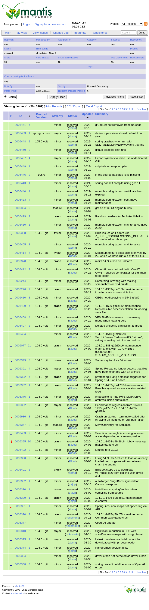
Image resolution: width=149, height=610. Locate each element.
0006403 (20, 433)
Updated (87, 114)
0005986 (20, 416)
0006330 (20, 489)
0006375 (20, 539)
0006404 (20, 334)
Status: (7, 48)
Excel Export (94, 106)
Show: (7, 57)
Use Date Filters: (119, 57)
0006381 (20, 506)
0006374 (20, 547)
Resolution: (136, 39)
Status (72, 115)
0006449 (20, 166)
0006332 (20, 385)
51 (29, 531)
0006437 (20, 158)
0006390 (20, 458)
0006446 (20, 174)
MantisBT (19, 586)
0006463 (20, 133)
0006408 (20, 317)
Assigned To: (64, 39)
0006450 (20, 149)
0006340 (20, 531)
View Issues (40, 32)
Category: (92, 39)
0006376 (20, 396)
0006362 (20, 405)
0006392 (20, 376)
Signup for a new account (50, 24)
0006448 (20, 141)
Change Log (61, 32)
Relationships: (137, 57)
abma (72, 128)
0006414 (20, 252)
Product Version (41, 116)
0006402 (20, 449)
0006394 (20, 208)
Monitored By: (43, 39)
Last (144, 109)
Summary (101, 114)
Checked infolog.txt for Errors (19, 76)
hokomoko (72, 517)
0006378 (20, 261)
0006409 (20, 305)
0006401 (20, 469)
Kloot (72, 256)
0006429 (20, 216)
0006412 (20, 269)
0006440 (20, 191)
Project (114, 23)
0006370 (20, 514)
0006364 (20, 556)
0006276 (20, 289)
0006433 (20, 199)
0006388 (20, 233)
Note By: (8, 86)
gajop (72, 399)
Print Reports (54, 106)
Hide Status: (42, 48)
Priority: (134, 48)
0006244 (20, 281)
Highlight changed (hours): (71, 91)
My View (21, 32)
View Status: (42, 57)
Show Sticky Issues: (68, 57)
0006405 (20, 244)
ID (20, 115)
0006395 (20, 441)
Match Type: (10, 91)
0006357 (20, 424)
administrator (17, 593)
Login (26, 24)
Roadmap (80, 32)
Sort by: (62, 86)
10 (128, 109)
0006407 (20, 325)
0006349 (20, 360)
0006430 (20, 224)
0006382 (20, 481)
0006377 (20, 522)
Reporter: (9, 39)
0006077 (20, 345)
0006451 (20, 124)
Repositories (100, 32)
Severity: (115, 39)
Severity (57, 115)
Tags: (90, 66)
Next (139, 109)
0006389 (20, 497)
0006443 (20, 183)
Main (8, 32)
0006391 (20, 368)
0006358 (20, 564)
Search (27, 97)
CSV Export (73, 106)
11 (131, 109)
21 (29, 345)
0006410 (20, 297)
